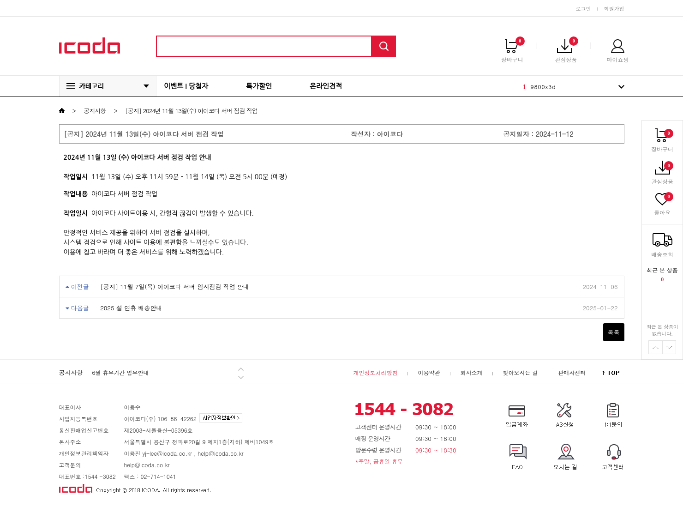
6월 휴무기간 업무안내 (120, 372)
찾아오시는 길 (520, 372)
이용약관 (429, 372)
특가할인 (259, 86)
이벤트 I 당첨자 (186, 86)
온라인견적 (326, 86)
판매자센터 (572, 372)
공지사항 (95, 110)
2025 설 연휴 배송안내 (131, 307)
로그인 (583, 8)
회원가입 (614, 8)
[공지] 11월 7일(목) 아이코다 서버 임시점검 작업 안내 (174, 286)
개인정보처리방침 (375, 372)
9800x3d (543, 87)
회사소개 (471, 372)
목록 (614, 332)
